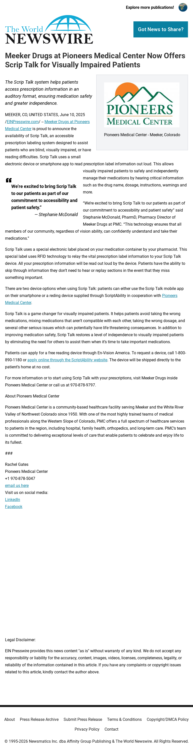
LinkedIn (12, 499)
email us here (17, 485)
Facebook (13, 506)
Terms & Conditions (124, 719)
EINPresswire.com (23, 121)
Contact (111, 729)
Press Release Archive (39, 719)
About (9, 719)
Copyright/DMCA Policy (168, 719)
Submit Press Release (83, 719)
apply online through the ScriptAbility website (67, 360)
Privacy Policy (87, 729)
